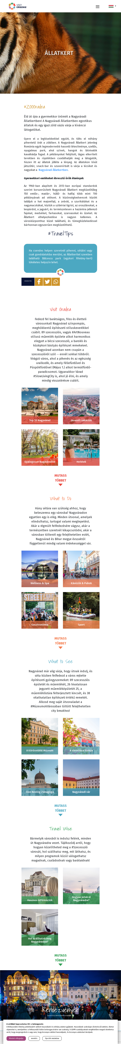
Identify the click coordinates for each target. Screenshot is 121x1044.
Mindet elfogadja (16, 1038)
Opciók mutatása (52, 1038)
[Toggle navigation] (97, 6)
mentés (34, 1038)
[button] (112, 6)
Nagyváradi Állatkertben (53, 170)
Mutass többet (60, 478)
